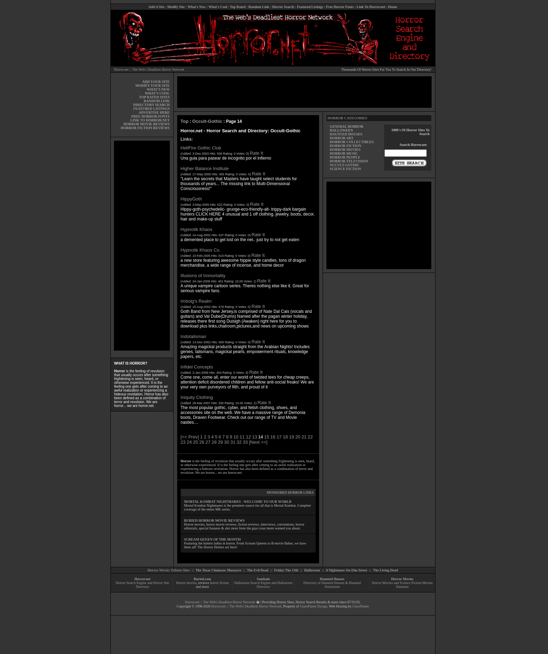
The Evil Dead (257, 570)
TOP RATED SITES (154, 97)
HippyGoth (191, 199)
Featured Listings (310, 7)
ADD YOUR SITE (156, 82)
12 (248, 436)
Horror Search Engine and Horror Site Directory (142, 585)
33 (245, 442)
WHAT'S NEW (158, 89)
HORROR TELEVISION (349, 161)
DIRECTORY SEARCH (151, 105)
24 (189, 442)
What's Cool (218, 7)
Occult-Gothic (207, 121)
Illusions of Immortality (203, 275)
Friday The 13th (286, 570)
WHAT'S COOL (157, 93)
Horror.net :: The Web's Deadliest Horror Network (149, 69)
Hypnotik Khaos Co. (201, 250)
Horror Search (283, 7)
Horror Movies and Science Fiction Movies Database (402, 585)
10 (235, 436)
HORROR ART (341, 138)
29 (220, 442)
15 (266, 436)
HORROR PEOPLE (345, 157)
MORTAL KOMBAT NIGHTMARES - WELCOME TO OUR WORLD (238, 502)
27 (208, 442)
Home (392, 7)
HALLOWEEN (341, 130)
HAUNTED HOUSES (346, 134)
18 (285, 436)
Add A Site (157, 7)
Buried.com (202, 579)
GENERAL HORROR (346, 126)
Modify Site (176, 7)
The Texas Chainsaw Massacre (218, 570)
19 (291, 436)
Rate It (256, 153)
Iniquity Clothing (197, 397)
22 (310, 436)
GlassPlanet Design (313, 606)
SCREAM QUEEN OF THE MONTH (212, 539)
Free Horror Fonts (340, 7)
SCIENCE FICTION (345, 169)
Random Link (258, 7)
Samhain (263, 579)
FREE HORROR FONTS (150, 116)
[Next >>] (258, 442)
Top (185, 121)
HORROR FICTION (345, 146)
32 (239, 442)
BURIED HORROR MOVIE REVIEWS (214, 520)
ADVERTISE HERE (154, 112)
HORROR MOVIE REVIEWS (146, 124)
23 (183, 442)
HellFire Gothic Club (201, 147)
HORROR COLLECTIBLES (352, 142)
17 (278, 436)
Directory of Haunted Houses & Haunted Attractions (332, 585)
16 (273, 436)
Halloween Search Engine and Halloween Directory (263, 585)
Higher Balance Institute (205, 168)
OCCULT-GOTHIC (344, 165)
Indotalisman (194, 336)
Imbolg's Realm (196, 301)
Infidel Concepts (197, 367)
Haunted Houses (332, 579)
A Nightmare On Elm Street (346, 570)
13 (254, 436)
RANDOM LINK (157, 101)
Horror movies (186, 583)
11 (242, 436)
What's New (197, 7)
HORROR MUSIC (344, 153)
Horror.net (143, 579)
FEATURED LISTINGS (151, 109)
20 (297, 436)
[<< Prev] (190, 436)
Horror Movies (402, 579)
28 (214, 442)
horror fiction (219, 583)
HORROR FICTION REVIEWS (145, 128)
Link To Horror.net (370, 7)
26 (201, 442)
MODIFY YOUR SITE (152, 85)
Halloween (312, 570)
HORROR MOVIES (345, 150)
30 (226, 442)
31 (232, 442)
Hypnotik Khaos (196, 229)
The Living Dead (385, 570)
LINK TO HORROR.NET (150, 120)
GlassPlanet (360, 606)
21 (304, 436)
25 (195, 442)
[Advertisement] (142, 246)
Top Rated (237, 7)
